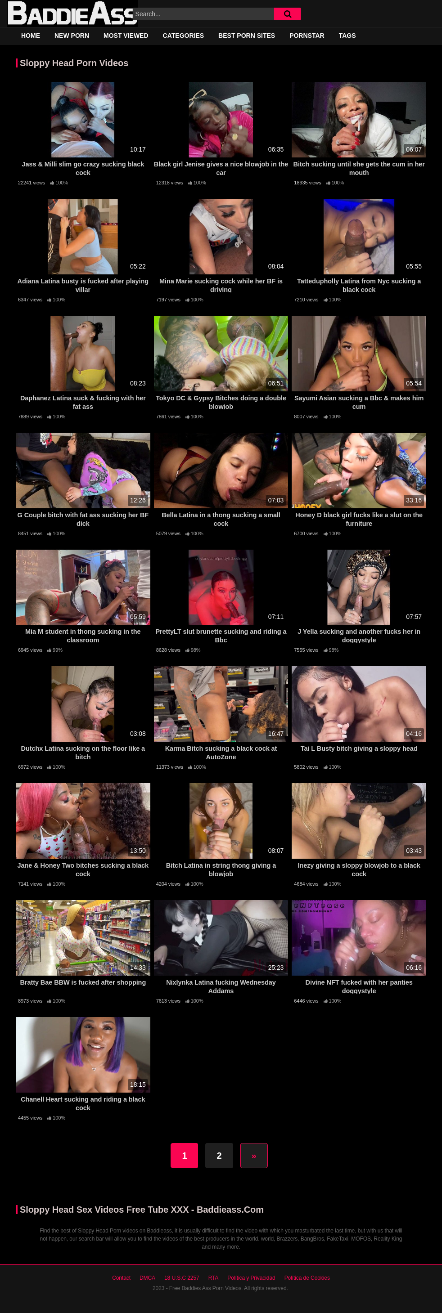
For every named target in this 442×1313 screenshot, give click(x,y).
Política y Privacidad (251, 1278)
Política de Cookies (307, 1278)
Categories (183, 35)
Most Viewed (126, 35)
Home (30, 35)
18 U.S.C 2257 (181, 1278)
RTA (213, 1278)
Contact (121, 1278)
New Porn (71, 35)
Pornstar (307, 35)
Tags (347, 35)
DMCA (147, 1278)
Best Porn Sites (246, 35)
